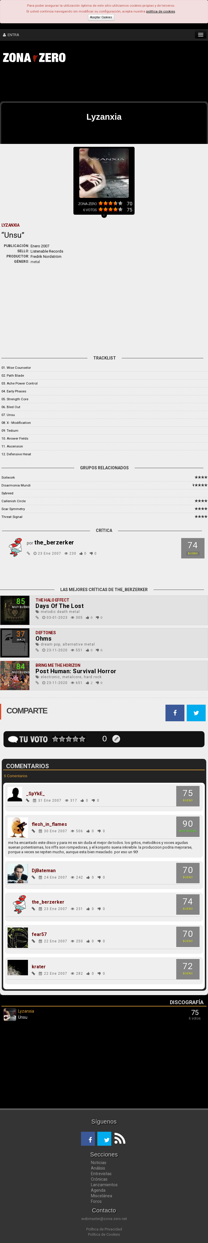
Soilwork (8, 477)
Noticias (98, 1162)
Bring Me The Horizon (58, 665)
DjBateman (44, 870)
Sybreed (7, 493)
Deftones (46, 632)
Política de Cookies (104, 1234)
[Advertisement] (90, 83)
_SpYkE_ (35, 793)
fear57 (39, 934)
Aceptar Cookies (101, 17)
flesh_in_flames (49, 824)
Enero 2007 (40, 246)
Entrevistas (101, 1173)
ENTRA (11, 35)
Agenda (98, 1190)
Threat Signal (11, 517)
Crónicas (99, 1179)
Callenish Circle (13, 501)
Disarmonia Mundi (16, 485)
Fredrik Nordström (46, 256)
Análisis (98, 1168)
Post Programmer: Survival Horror (76, 671)
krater (39, 967)
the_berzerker (48, 902)
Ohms (44, 638)
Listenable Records (47, 251)
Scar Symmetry (13, 509)
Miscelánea (101, 1195)
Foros (96, 1201)
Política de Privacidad (104, 1229)
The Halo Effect (52, 600)
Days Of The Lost (60, 605)
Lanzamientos (104, 1184)
